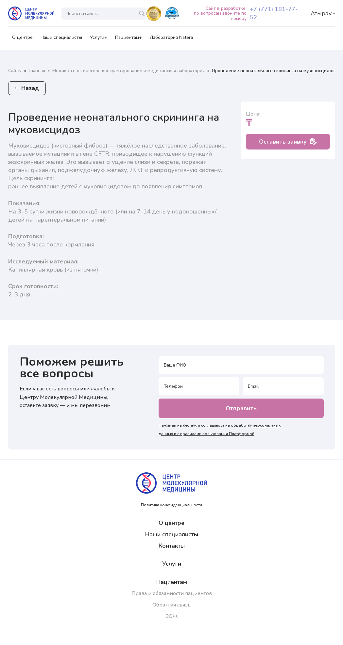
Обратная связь (171, 604)
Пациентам (171, 582)
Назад (27, 88)
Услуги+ (98, 39)
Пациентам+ (128, 39)
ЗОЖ (171, 616)
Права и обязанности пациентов (171, 593)
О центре (22, 39)
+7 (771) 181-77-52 (274, 13)
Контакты (172, 546)
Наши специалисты (61, 39)
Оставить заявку (288, 142)
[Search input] (101, 14)
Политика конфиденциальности (171, 505)
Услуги (171, 564)
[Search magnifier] (141, 14)
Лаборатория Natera (171, 39)
